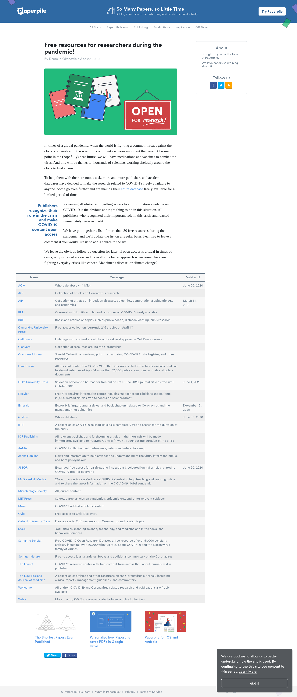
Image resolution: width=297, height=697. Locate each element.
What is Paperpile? (107, 692)
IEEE (21, 425)
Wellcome (25, 587)
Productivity (161, 27)
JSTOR (23, 467)
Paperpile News (117, 27)
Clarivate (24, 347)
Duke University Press (33, 382)
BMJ (21, 312)
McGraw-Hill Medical (32, 479)
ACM (21, 285)
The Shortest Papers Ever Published (54, 639)
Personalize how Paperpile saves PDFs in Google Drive (110, 641)
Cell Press (25, 339)
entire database (132, 189)
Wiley (22, 599)
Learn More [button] (248, 671)
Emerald (23, 405)
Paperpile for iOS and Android (161, 639)
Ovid (21, 514)
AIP (20, 300)
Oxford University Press (34, 521)
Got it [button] (254, 683)
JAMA (22, 448)
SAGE (22, 529)
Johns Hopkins (28, 456)
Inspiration (183, 27)
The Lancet (25, 564)
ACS (21, 293)
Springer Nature (29, 556)
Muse (22, 506)
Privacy (130, 692)
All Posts (95, 27)
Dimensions (26, 366)
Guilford (23, 417)
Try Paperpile (272, 11)
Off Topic (201, 27)
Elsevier (23, 394)
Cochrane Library (30, 354)
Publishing (141, 27)
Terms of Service (151, 692)
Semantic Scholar (30, 540)
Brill (20, 320)
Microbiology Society (32, 491)
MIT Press (25, 498)
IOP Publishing (28, 436)
